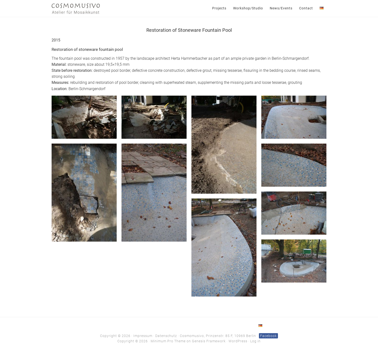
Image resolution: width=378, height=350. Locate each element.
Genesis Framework (209, 341)
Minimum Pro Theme (168, 341)
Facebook (268, 336)
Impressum (142, 336)
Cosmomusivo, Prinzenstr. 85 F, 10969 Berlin (218, 336)
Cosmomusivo (76, 8)
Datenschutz (166, 336)
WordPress (238, 341)
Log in (255, 341)
